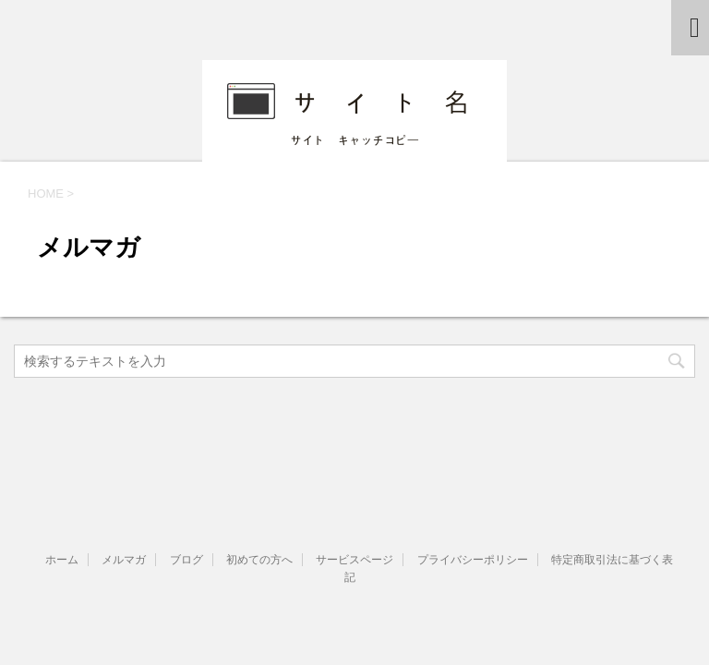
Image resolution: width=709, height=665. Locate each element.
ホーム (61, 559)
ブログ (186, 559)
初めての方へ (259, 559)
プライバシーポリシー (472, 559)
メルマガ (124, 559)
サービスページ (354, 559)
